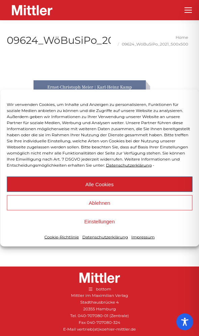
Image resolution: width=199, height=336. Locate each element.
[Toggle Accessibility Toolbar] (185, 322)
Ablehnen (99, 202)
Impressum (143, 237)
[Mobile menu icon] (188, 10)
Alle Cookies (99, 184)
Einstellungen (99, 221)
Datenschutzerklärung (129, 165)
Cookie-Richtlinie (61, 237)
